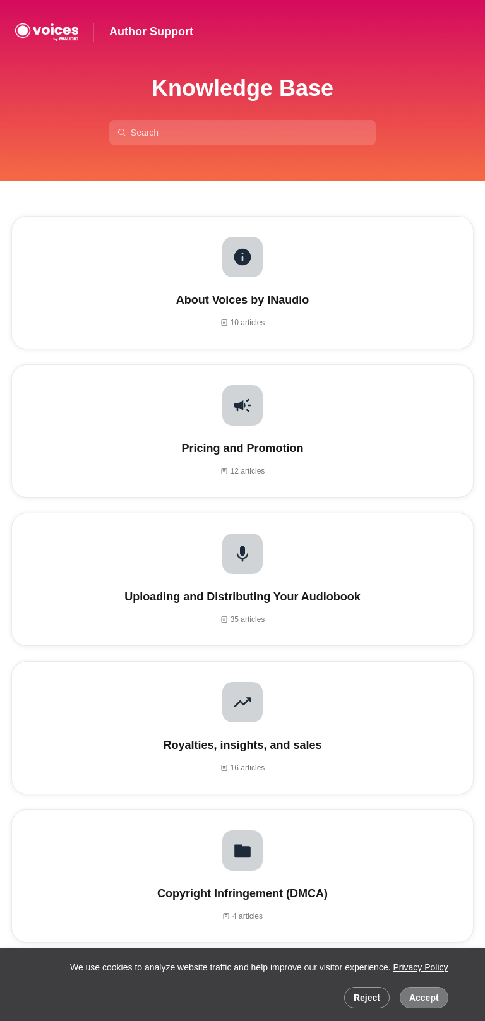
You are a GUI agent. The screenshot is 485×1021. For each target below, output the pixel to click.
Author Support (151, 31)
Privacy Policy (420, 967)
